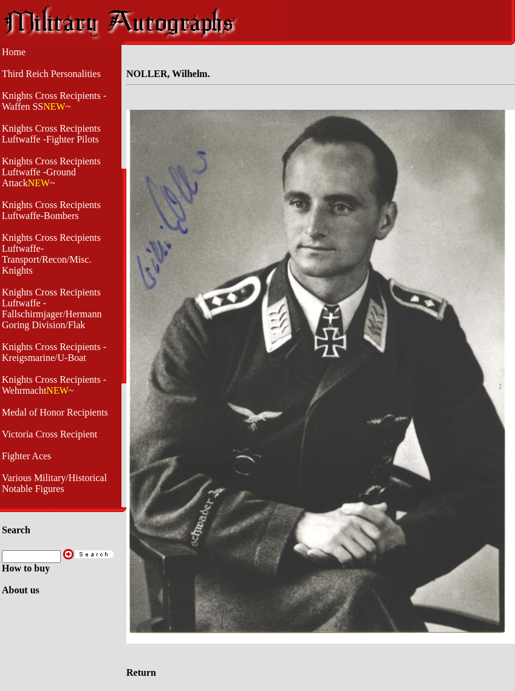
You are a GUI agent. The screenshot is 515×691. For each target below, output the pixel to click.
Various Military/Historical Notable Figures (54, 483)
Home (14, 52)
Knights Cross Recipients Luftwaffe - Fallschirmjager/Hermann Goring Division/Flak (51, 308)
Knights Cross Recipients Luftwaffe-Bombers (51, 210)
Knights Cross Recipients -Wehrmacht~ (54, 385)
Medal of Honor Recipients (55, 412)
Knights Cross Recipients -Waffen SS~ (54, 101)
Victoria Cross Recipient (49, 434)
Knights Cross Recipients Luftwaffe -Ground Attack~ (51, 172)
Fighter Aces (26, 456)
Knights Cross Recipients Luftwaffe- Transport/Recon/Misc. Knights (51, 253)
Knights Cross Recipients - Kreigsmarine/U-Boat (54, 352)
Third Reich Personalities (51, 74)
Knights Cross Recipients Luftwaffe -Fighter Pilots (51, 133)
